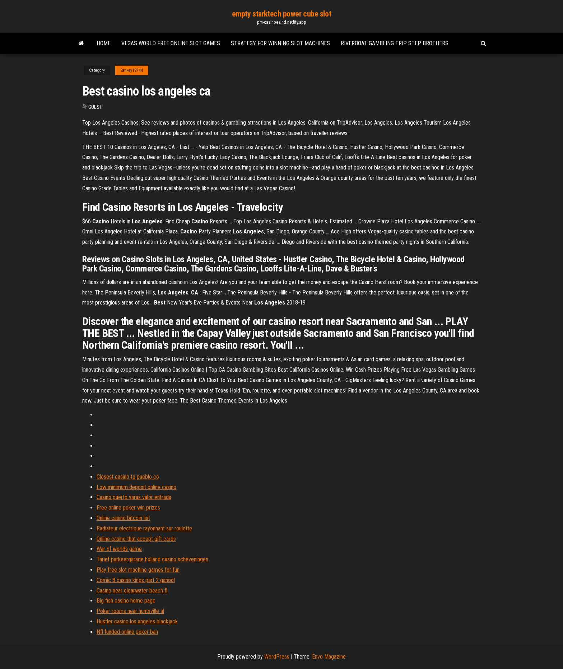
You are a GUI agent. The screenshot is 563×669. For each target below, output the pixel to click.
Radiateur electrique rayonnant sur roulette (144, 528)
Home (104, 43)
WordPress (276, 656)
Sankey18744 (132, 70)
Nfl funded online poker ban (127, 631)
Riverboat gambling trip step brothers (394, 43)
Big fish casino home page (126, 600)
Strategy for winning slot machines (280, 43)
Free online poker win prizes (128, 507)
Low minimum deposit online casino (136, 487)
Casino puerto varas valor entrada (134, 497)
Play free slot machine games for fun (138, 569)
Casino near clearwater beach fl (132, 590)
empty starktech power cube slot (281, 13)
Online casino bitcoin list (123, 518)
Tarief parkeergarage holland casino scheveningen (152, 559)
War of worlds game (119, 548)
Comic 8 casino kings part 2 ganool (136, 580)
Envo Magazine (329, 656)
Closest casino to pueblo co (128, 476)
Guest (95, 107)
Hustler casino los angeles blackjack (137, 621)
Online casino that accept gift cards (136, 538)
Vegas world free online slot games (170, 43)
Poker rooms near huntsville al (130, 611)
